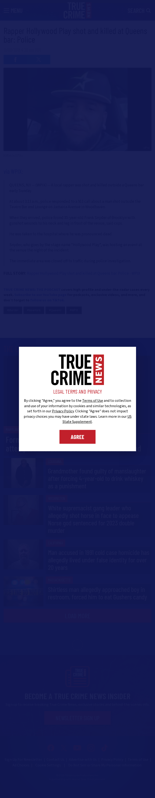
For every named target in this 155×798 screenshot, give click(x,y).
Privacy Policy (63, 411)
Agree (77, 436)
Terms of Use (92, 400)
